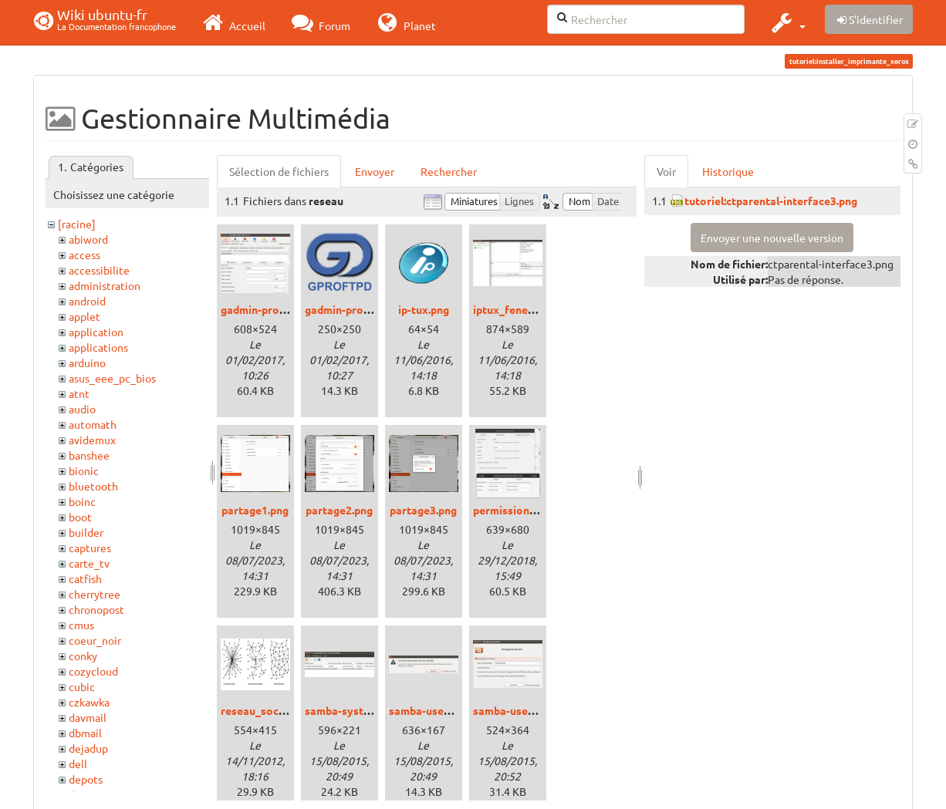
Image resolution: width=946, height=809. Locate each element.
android (87, 301)
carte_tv (89, 563)
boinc (82, 501)
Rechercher (449, 171)
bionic (84, 470)
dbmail (85, 733)
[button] (786, 22)
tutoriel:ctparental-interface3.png (770, 200)
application (96, 332)
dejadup (88, 748)
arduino (87, 362)
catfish (85, 578)
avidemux (92, 440)
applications (98, 347)
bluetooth (93, 486)
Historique (728, 171)
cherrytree (94, 594)
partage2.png (339, 510)
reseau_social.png (266, 710)
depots (86, 779)
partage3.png (423, 510)
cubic (82, 686)
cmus (81, 625)
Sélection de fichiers (279, 171)
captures (90, 548)
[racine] (77, 224)
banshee (89, 455)
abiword (88, 239)
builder (86, 532)
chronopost (96, 609)
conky (83, 655)
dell (78, 763)
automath (93, 424)
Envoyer (374, 171)
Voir (666, 171)
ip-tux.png (423, 309)
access (84, 254)
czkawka (89, 702)
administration (104, 285)
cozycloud (93, 671)
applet (84, 316)
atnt (79, 393)
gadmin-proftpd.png (355, 309)
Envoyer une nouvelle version (772, 237)
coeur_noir (95, 640)
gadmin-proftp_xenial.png (286, 309)
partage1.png (255, 510)
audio (82, 409)
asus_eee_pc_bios (112, 378)
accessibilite (99, 270)
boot (80, 517)
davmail (87, 717)
